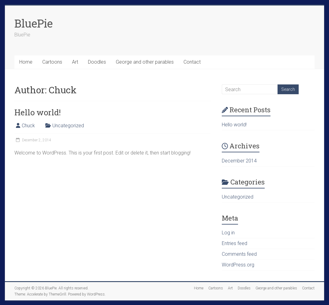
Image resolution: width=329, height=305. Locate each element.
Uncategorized (68, 125)
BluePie (33, 23)
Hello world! (37, 112)
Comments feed (239, 254)
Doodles (97, 62)
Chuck (28, 125)
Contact (192, 62)
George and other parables (145, 62)
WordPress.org (238, 265)
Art (75, 62)
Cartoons (52, 62)
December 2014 (239, 161)
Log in (228, 233)
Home (25, 62)
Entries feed (234, 243)
